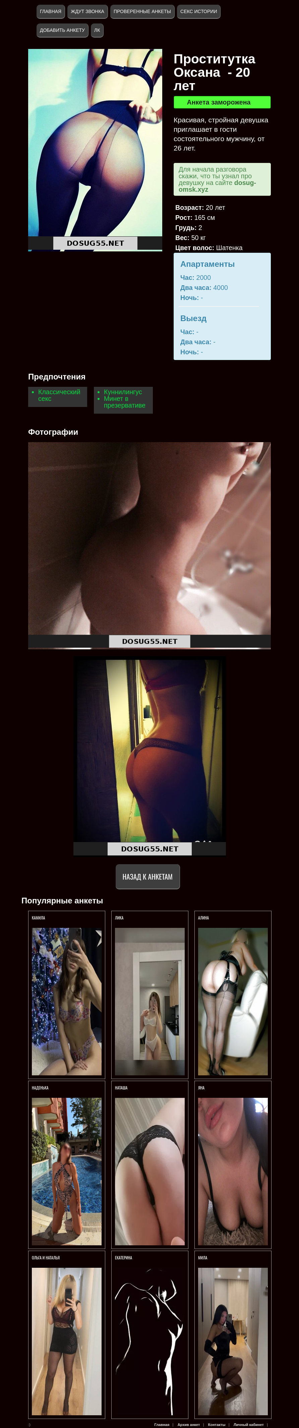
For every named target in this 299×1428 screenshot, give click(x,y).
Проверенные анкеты (142, 11)
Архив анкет (189, 1425)
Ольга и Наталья (46, 1257)
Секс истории (198, 11)
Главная (50, 11)
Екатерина (123, 1257)
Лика (119, 917)
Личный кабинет (249, 1425)
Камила (38, 917)
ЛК (97, 30)
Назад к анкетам (148, 876)
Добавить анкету (62, 30)
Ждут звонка (87, 11)
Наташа (121, 1087)
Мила (202, 1257)
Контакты (217, 1425)
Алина (204, 917)
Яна (201, 1087)
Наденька (40, 1087)
